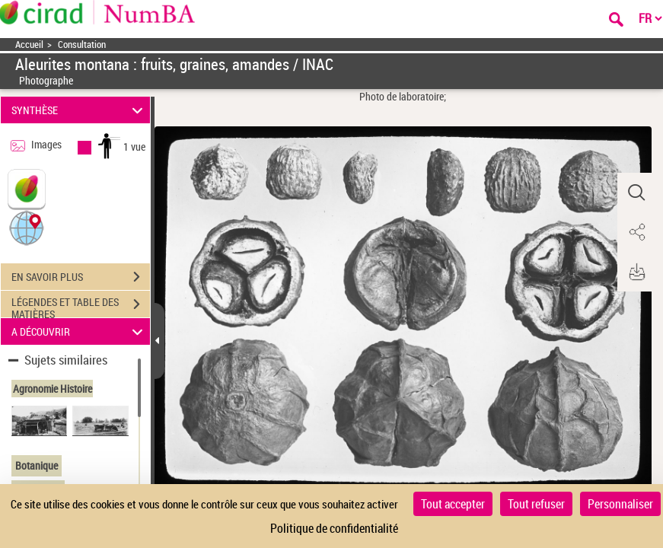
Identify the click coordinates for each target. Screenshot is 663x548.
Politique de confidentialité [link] (334, 528)
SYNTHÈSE (79, 110)
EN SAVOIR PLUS (80, 277)
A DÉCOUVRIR (79, 331)
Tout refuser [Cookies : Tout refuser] (536, 503)
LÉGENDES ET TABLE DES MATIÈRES (80, 306)
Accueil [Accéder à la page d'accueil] (29, 44)
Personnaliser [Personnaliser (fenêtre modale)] (620, 503)
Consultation (82, 44)
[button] (27, 227)
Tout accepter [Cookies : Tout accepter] (453, 503)
